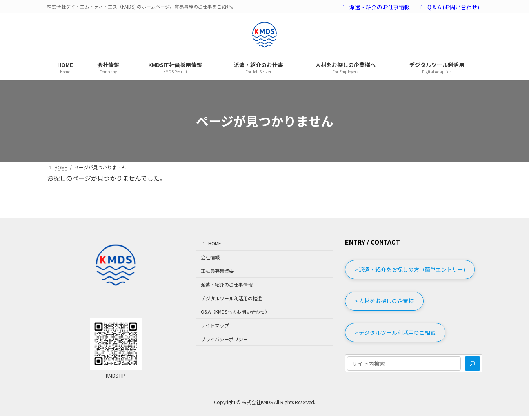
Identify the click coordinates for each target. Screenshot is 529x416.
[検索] (472, 364)
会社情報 (210, 257)
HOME (211, 243)
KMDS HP (115, 375)
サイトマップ (215, 325)
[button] (410, 269)
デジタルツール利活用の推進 (231, 298)
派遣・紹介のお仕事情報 (375, 7)
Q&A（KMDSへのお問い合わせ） (235, 311)
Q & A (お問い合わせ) (448, 7)
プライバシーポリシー (224, 339)
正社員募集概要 (217, 270)
